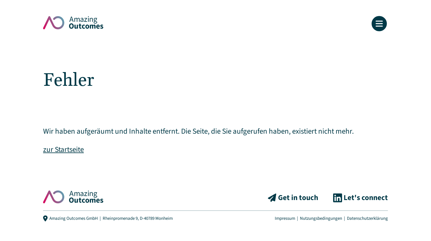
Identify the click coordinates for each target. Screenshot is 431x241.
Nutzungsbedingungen (321, 218)
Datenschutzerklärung (367, 218)
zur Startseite (63, 149)
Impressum (285, 218)
